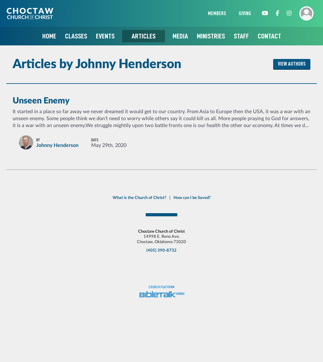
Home (49, 36)
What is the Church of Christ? (139, 198)
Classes (76, 36)
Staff (241, 36)
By (38, 140)
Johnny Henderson (57, 145)
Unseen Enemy (41, 100)
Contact (269, 36)
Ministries (211, 36)
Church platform (161, 287)
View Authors (292, 64)
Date (94, 140)
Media (180, 36)
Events (105, 36)
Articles (144, 36)
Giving (245, 13)
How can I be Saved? (192, 198)
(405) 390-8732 (161, 250)
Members (217, 13)
